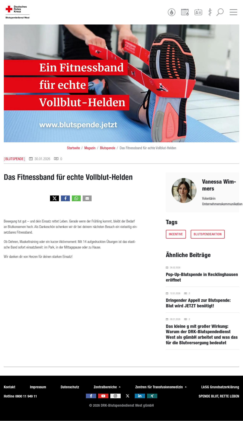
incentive (176, 234)
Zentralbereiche (106, 387)
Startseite (73, 148)
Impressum (38, 387)
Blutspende (107, 148)
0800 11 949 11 (26, 396)
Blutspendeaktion (208, 234)
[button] (54, 198)
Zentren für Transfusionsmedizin (159, 387)
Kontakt (9, 387)
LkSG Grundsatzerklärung (220, 387)
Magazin (89, 148)
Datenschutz (70, 387)
